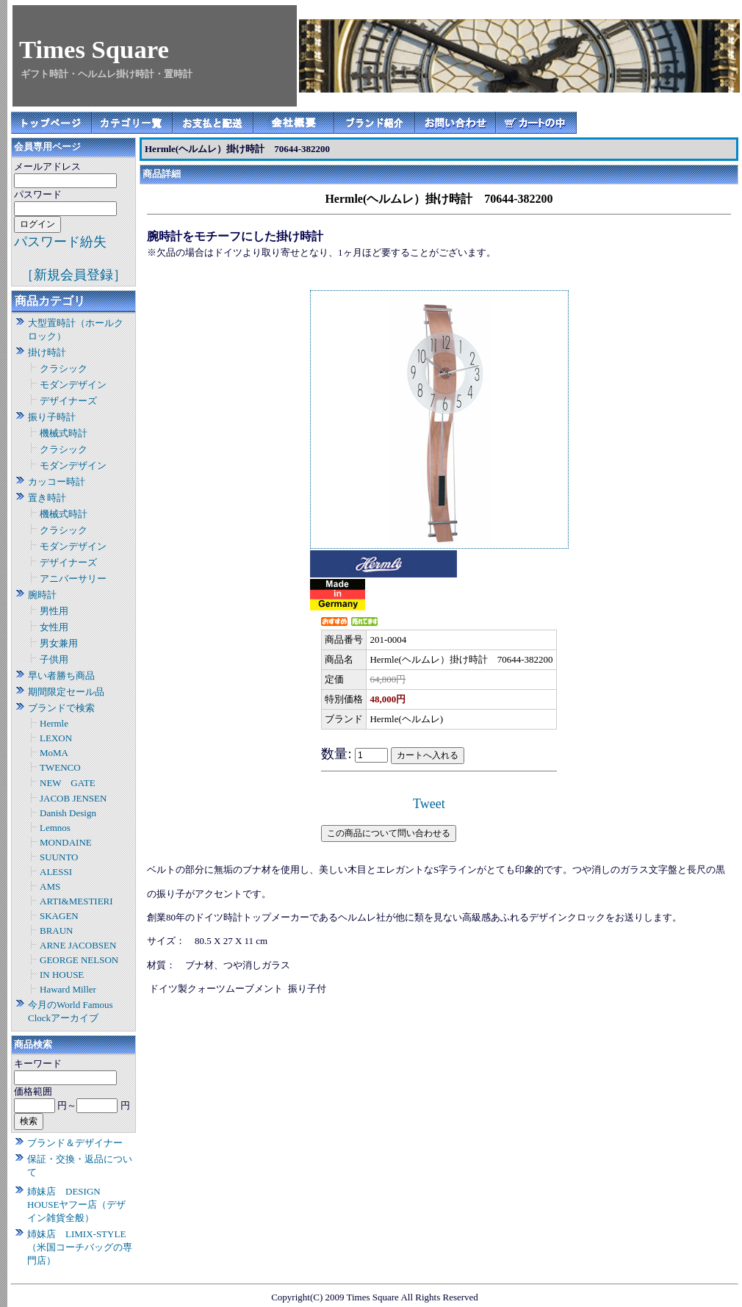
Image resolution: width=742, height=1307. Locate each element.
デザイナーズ (68, 400)
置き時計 (47, 497)
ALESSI (56, 871)
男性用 (54, 610)
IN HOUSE (62, 974)
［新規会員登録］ (73, 274)
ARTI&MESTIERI (76, 901)
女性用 (54, 627)
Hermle (54, 723)
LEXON (56, 737)
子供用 (54, 659)
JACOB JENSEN (73, 798)
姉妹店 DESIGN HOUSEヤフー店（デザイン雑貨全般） (76, 1204)
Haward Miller (68, 989)
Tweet (429, 803)
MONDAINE (66, 842)
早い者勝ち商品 (61, 675)
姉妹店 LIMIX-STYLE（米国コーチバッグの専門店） (79, 1247)
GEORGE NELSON (79, 959)
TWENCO (60, 767)
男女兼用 (59, 643)
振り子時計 (52, 416)
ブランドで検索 (61, 707)
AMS (50, 886)
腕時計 (42, 594)
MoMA (54, 752)
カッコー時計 (56, 481)
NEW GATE (68, 782)
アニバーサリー (73, 578)
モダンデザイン (73, 384)
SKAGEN (59, 915)
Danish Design (68, 812)
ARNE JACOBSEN (78, 945)
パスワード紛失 (60, 241)
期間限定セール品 (66, 691)
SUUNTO (59, 857)
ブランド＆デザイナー (75, 1142)
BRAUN (56, 930)
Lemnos (55, 827)
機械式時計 (63, 433)
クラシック (63, 368)
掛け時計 (47, 352)
